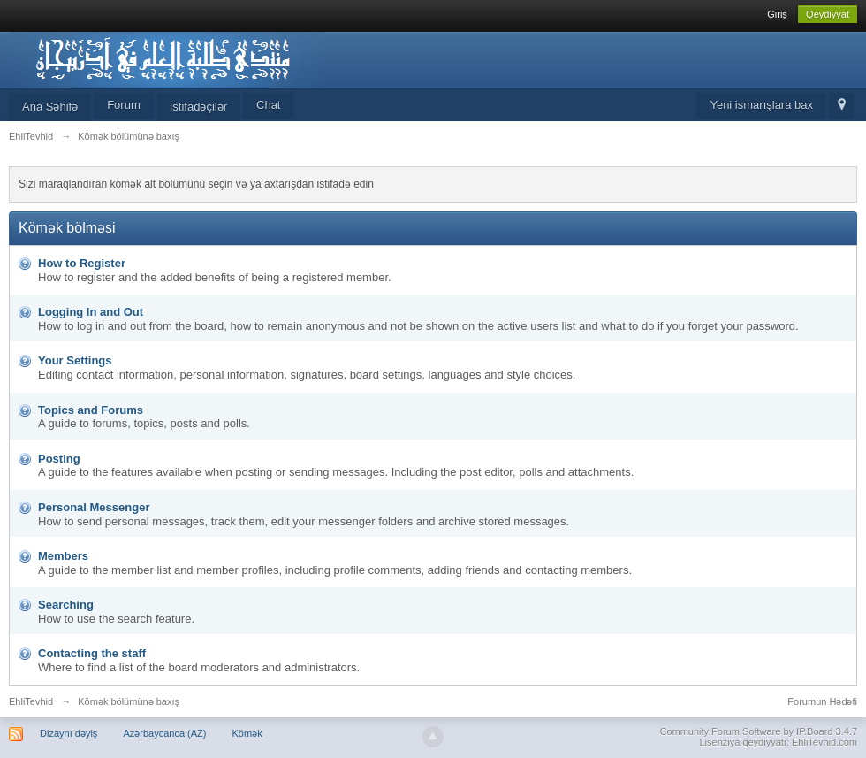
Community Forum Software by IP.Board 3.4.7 (758, 731)
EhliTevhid (31, 701)
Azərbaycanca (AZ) (164, 733)
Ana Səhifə (50, 106)
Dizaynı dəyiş (68, 733)
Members (63, 556)
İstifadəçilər (198, 106)
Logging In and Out (90, 311)
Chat (268, 104)
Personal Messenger (93, 507)
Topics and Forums (90, 410)
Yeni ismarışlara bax (761, 104)
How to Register (81, 263)
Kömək (247, 733)
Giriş (777, 14)
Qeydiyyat (827, 14)
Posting (59, 458)
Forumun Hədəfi (822, 701)
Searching (66, 604)
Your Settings (75, 360)
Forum (124, 104)
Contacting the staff (92, 653)
